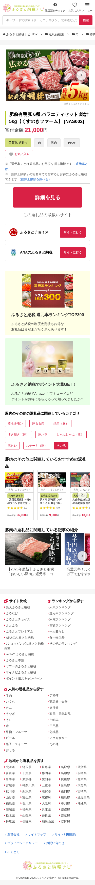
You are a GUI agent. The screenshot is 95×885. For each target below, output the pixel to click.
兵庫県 (46, 809)
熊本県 (82, 779)
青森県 (10, 773)
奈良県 (46, 815)
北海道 (10, 767)
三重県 (46, 785)
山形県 (10, 797)
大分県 (82, 785)
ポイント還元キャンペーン (24, 678)
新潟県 (26, 791)
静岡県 (46, 773)
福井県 (26, 809)
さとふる (12, 625)
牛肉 (9, 695)
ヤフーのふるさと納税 (21, 666)
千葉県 (26, 773)
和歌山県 (48, 821)
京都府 (46, 797)
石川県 (26, 803)
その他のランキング (63, 643)
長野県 (26, 821)
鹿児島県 (84, 797)
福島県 (10, 803)
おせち (10, 750)
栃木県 (10, 815)
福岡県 (65, 821)
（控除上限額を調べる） (34, 179)
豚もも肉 (38, 423)
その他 (71, 142)
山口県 (65, 791)
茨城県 (10, 809)
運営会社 (12, 834)
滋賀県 (46, 791)
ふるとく (12, 852)
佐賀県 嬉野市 (18, 142)
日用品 (54, 725)
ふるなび (12, 613)
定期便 (54, 695)
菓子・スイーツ (16, 744)
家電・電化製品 (60, 713)
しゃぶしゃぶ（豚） (70, 434)
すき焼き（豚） (18, 434)
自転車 (54, 719)
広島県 (65, 785)
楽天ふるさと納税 (18, 607)
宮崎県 (82, 791)
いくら (10, 701)
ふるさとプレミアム (19, 631)
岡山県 (65, 779)
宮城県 (10, 785)
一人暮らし (57, 631)
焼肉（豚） (61, 423)
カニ (9, 707)
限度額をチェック (55, 7)
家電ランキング (60, 619)
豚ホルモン (15, 423)
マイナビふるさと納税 (21, 672)
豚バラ (42, 434)
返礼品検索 (55, 34)
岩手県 (10, 779)
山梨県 (26, 815)
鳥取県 (65, 767)
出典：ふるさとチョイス (76, 104)
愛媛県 (65, 809)
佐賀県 (82, 767)
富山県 (26, 797)
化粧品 (54, 732)
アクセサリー (58, 738)
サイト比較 (15, 601)
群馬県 (10, 821)
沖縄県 (82, 803)
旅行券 (54, 707)
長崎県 (82, 773)
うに (9, 719)
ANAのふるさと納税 (20, 637)
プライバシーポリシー (21, 843)
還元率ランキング (61, 613)
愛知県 (46, 779)
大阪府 (46, 803)
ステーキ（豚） (36, 445)
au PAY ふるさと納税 (20, 654)
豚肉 (54, 142)
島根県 (65, 773)
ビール (10, 738)
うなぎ (10, 713)
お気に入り (74, 7)
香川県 (65, 803)
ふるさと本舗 (15, 660)
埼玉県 (26, 767)
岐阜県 (46, 767)
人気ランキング (60, 607)
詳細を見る (22, 56)
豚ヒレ (12, 445)
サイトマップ (36, 834)
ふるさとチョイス (18, 619)
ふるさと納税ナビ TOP (20, 34)
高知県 (65, 815)
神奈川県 (28, 785)
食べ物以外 (57, 637)
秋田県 (10, 791)
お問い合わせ (54, 843)
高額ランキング (60, 625)
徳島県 (65, 797)
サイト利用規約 (64, 834)
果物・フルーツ (16, 732)
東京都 (26, 779)
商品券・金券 (58, 701)
